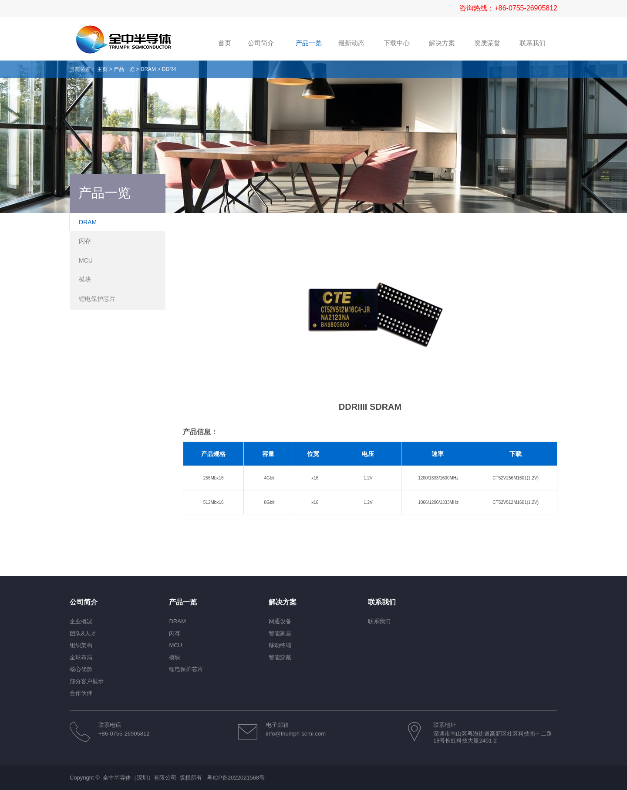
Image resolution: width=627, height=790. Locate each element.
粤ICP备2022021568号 (236, 777)
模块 (85, 279)
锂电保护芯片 (97, 298)
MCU (86, 260)
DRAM (148, 69)
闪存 (85, 240)
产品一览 (124, 69)
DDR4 (169, 69)
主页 (102, 69)
